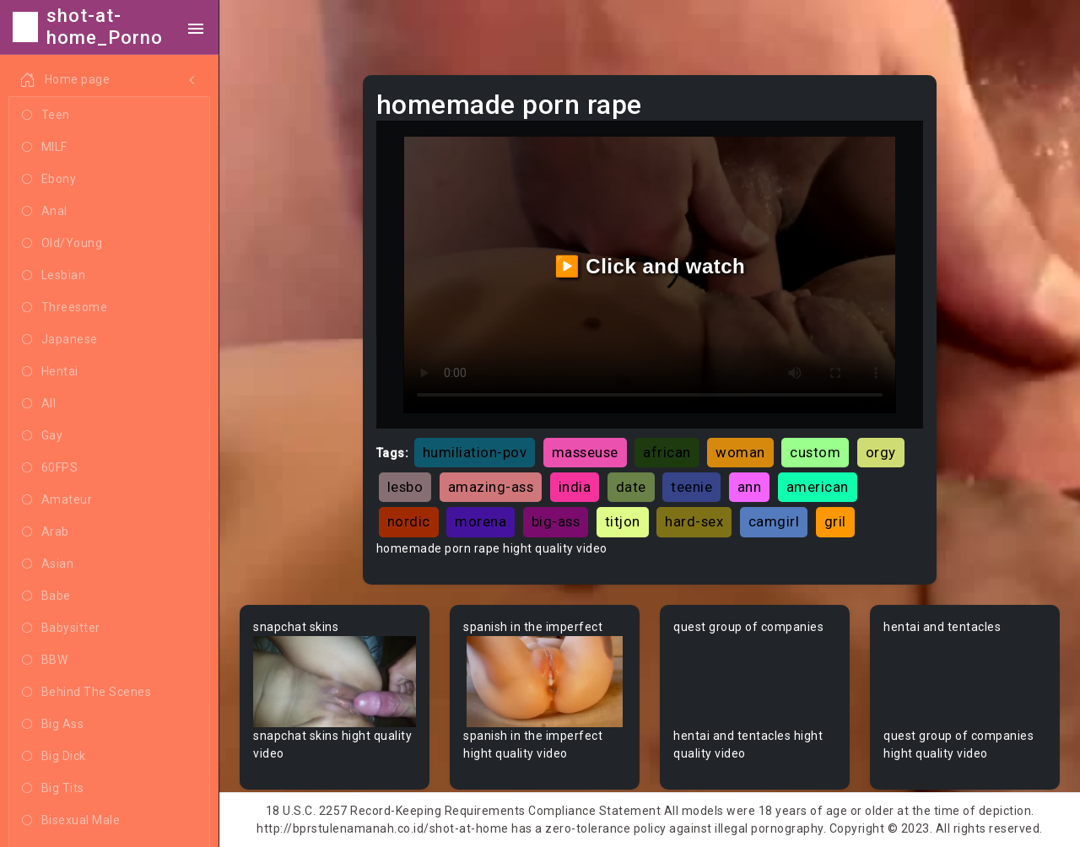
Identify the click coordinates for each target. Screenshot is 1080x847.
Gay (42, 436)
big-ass (556, 521)
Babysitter (61, 628)
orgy (881, 452)
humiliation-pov (475, 452)
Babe (46, 596)
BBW (45, 660)
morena (480, 521)
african (667, 452)
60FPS (50, 468)
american (817, 486)
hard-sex (694, 521)
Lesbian (53, 275)
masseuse (585, 452)
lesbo (405, 486)
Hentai (50, 372)
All (39, 404)
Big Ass (53, 724)
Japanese (60, 340)
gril (835, 521)
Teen (46, 115)
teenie (691, 486)
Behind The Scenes (86, 692)
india (575, 486)
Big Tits (53, 788)
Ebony (49, 179)
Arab (45, 532)
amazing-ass (491, 486)
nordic (408, 521)
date (631, 486)
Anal (45, 211)
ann (749, 486)
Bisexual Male (71, 820)
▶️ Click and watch (650, 266)
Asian (47, 564)
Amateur (57, 500)
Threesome (64, 308)
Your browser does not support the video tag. (334, 682)
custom (815, 452)
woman (740, 452)
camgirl (774, 521)
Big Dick (54, 756)
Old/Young (62, 243)
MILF (45, 147)
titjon (622, 521)
